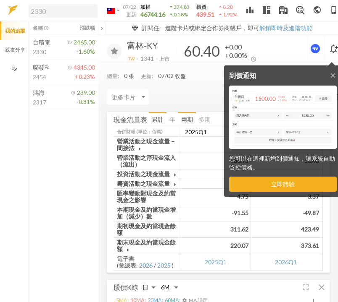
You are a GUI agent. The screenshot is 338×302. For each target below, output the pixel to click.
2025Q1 (216, 262)
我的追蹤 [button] (15, 31)
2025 (164, 265)
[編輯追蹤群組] (14, 68)
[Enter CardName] (128, 96)
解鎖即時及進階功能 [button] (285, 27)
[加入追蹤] (114, 51)
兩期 (187, 119)
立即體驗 (283, 183)
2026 (146, 265)
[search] (63, 11)
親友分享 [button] (15, 50)
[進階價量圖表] (316, 48)
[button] (61, 10)
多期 (205, 119)
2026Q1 (286, 262)
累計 (158, 119)
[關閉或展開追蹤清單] (102, 28)
